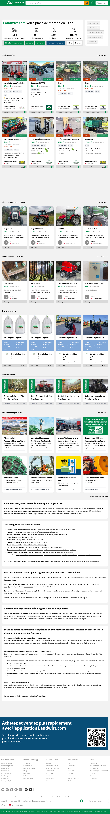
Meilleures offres (8, 55)
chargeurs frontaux (22, 555)
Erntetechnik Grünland (53, 766)
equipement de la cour (69, 591)
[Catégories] (26, 789)
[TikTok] (16, 789)
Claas (61, 529)
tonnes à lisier (44, 547)
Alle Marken (5, 778)
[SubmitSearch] (86, 3)
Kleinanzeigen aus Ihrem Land (13, 202)
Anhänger (26, 781)
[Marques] (30, 789)
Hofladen (49, 781)
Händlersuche (5, 771)
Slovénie (96, 640)
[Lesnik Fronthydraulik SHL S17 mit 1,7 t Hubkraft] (68, 341)
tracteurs (67, 577)
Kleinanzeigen (5, 768)
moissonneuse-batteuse (35, 550)
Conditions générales (9, 801)
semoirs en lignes (40, 542)
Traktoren (26, 763)
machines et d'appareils (40, 613)
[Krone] (68, 87)
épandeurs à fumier (56, 547)
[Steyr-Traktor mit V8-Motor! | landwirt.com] (41, 392)
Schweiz (92, 773)
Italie (84, 640)
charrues (33, 537)
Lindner (19, 616)
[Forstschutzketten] (14, 474)
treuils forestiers (33, 534)
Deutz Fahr (73, 616)
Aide (4, 805)
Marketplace (40, 43)
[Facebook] (11, 789)
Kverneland (97, 616)
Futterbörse (49, 776)
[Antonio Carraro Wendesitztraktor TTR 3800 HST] (14, 87)
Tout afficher (102, 55)
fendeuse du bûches (60, 534)
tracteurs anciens (69, 529)
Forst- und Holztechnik (53, 768)
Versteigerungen (6, 773)
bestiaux (44, 584)
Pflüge (25, 771)
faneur (40, 532)
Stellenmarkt (50, 778)
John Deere (41, 529)
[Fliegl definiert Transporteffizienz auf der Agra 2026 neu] (14, 435)
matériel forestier (93, 28)
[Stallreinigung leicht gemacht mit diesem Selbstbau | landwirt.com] (68, 392)
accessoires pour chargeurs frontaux (41, 555)
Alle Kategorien (6, 776)
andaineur (34, 532)
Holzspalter (27, 776)
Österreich (93, 763)
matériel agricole (93, 23)
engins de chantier (57, 577)
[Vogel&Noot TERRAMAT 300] (14, 142)
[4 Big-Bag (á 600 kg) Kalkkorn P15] (14, 341)
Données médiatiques (23, 797)
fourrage (101, 577)
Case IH (24, 616)
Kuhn (79, 616)
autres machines (23, 593)
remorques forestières (46, 534)
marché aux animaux (95, 37)
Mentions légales (24, 801)
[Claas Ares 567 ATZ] (41, 87)
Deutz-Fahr (71, 781)
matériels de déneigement (65, 552)
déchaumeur (26, 537)
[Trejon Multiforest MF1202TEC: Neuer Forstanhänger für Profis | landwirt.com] (14, 392)
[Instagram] (7, 789)
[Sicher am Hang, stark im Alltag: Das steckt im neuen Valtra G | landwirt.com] (95, 392)
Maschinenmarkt (6, 763)
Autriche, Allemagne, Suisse (73, 640)
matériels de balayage (49, 552)
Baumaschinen (28, 778)
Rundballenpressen (29, 768)
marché (88, 511)
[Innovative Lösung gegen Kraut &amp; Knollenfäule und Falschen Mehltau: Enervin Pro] (41, 435)
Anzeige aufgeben (7, 781)
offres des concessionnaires (14, 43)
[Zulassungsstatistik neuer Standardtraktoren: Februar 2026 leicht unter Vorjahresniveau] (95, 435)
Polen (92, 781)
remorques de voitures (35, 540)
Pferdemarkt (50, 773)
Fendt (47, 529)
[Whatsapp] (20, 790)
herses (19, 537)
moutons (57, 584)
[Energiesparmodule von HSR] (68, 474)
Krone (84, 616)
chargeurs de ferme (35, 552)
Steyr (100, 613)
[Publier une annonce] (93, 3)
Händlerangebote (7, 766)
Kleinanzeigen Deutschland (99, 771)
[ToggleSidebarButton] (4, 3)
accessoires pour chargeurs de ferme (65, 555)
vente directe (92, 42)
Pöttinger (89, 616)
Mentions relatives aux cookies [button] (44, 797)
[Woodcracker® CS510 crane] (41, 474)
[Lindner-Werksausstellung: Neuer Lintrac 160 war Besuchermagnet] (68, 435)
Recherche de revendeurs (56, 43)
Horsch (15, 619)
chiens (63, 584)
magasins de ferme (91, 577)
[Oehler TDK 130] (95, 142)
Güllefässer (27, 773)
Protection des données (65, 797)
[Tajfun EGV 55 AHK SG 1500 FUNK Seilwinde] (68, 142)
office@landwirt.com (40, 696)
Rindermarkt (50, 771)
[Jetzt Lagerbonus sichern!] (95, 474)
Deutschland (94, 768)
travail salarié (28, 587)
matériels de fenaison (77, 577)
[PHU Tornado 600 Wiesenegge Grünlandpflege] (41, 142)
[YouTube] (2, 789)
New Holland (54, 529)
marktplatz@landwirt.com (98, 811)
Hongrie (89, 640)
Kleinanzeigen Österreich (98, 766)
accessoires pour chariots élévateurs (89, 555)
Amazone (7, 619)
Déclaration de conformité (41, 801)
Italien (92, 776)
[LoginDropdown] (102, 3)
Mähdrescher (27, 766)
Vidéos (70, 43)
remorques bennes (22, 540)
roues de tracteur (29, 545)
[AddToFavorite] (24, 64)
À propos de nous (7, 797)
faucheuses (26, 532)
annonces (29, 43)
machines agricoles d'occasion (79, 508)
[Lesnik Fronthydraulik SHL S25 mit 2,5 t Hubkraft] (95, 341)
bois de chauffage (10, 580)
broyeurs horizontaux (28, 542)
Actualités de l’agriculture (12, 412)
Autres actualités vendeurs (99, 496)
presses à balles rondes (50, 532)
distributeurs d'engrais (32, 547)
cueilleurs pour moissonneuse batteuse (56, 550)
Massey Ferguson (54, 616)
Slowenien (93, 778)
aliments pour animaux (95, 32)
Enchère (78, 43)
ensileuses (73, 550)
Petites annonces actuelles (12, 256)
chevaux (50, 584)
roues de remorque (41, 545)
